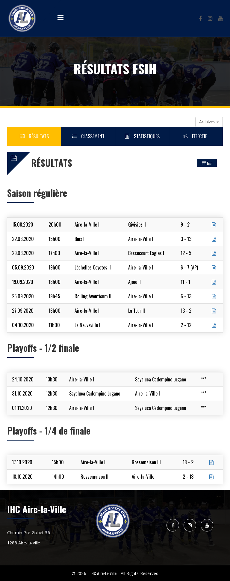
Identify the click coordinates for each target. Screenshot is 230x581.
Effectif (196, 136)
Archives (209, 122)
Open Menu (60, 17)
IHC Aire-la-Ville (103, 573)
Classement (88, 136)
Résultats (34, 136)
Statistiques (142, 136)
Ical (207, 163)
